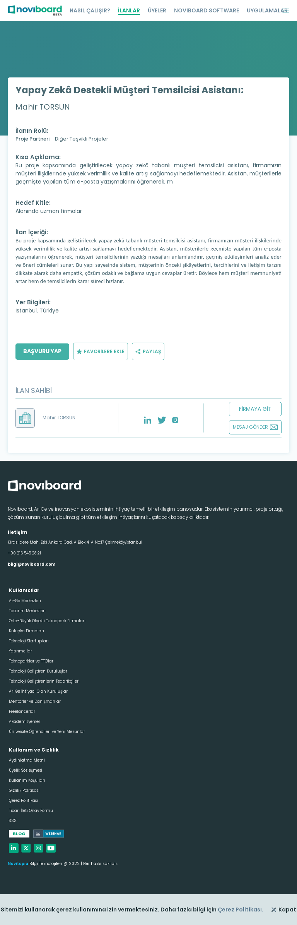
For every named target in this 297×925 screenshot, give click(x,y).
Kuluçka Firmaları (26, 631)
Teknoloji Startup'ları (29, 641)
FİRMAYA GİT (255, 409)
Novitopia (18, 864)
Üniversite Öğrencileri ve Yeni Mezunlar (47, 732)
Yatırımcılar (20, 651)
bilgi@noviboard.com (31, 564)
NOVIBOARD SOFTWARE (206, 10)
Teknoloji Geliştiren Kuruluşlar (38, 671)
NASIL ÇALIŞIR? (90, 10)
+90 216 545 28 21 (24, 553)
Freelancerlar (22, 711)
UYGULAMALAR (267, 10)
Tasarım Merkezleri (27, 611)
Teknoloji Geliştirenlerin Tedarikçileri (44, 681)
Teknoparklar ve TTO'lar (31, 661)
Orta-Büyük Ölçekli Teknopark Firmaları (47, 621)
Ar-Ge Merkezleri (25, 601)
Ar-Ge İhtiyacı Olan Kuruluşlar (38, 691)
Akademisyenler (24, 721)
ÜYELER (157, 10)
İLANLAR (129, 10)
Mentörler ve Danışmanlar (35, 701)
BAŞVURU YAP (42, 351)
